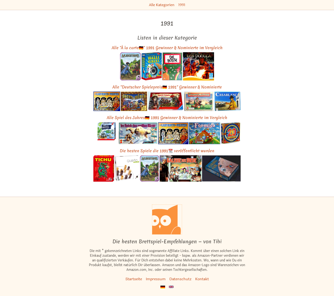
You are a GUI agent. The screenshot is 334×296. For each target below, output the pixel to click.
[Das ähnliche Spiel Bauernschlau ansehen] (199, 101)
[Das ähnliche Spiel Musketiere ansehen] (130, 66)
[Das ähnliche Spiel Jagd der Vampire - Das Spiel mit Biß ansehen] (166, 101)
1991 (181, 5)
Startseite (133, 279)
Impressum (156, 279)
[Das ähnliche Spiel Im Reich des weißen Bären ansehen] (138, 133)
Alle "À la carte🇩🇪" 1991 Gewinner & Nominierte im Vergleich (167, 47)
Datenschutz (180, 279)
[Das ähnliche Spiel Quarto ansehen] (127, 168)
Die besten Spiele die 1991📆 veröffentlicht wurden (167, 150)
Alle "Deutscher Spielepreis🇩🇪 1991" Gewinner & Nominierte (167, 87)
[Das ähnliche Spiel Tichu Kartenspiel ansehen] (103, 168)
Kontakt (202, 279)
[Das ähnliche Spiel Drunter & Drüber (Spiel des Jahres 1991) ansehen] (134, 101)
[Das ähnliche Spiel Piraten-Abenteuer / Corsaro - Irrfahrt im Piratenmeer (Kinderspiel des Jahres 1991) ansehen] (105, 133)
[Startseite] (167, 219)
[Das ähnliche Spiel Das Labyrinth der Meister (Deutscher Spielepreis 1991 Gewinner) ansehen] (106, 101)
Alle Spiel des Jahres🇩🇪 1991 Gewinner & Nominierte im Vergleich (167, 117)
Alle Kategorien (162, 5)
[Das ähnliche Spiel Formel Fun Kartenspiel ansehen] (221, 168)
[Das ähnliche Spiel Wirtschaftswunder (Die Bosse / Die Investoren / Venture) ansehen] (172, 66)
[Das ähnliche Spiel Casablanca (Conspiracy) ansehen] (227, 101)
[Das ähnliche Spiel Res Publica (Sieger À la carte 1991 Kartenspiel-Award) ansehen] (198, 66)
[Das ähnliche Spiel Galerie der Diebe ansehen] (181, 168)
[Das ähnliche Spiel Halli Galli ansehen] (151, 66)
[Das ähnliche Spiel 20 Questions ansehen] (231, 133)
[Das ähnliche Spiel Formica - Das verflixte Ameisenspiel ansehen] (204, 133)
